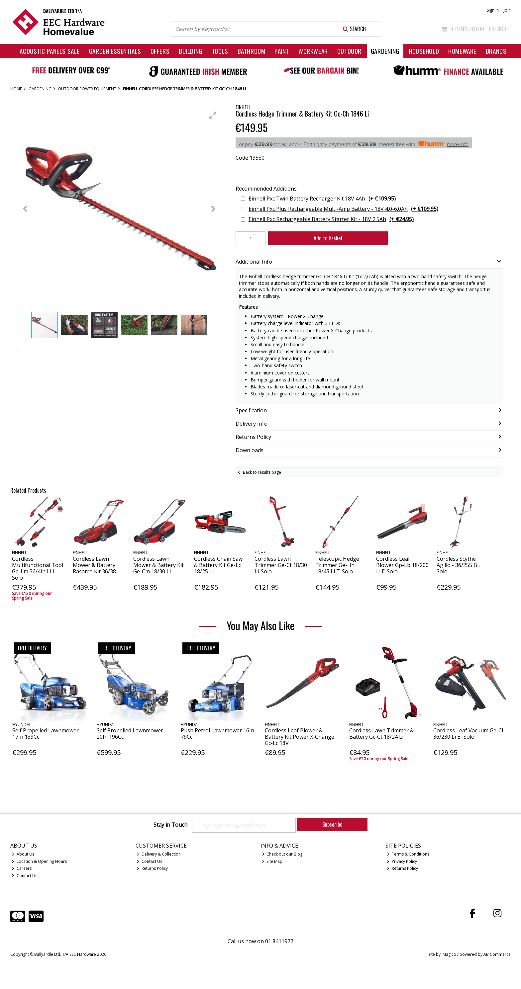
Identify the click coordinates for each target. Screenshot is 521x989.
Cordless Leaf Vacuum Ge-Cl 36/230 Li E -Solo (468, 733)
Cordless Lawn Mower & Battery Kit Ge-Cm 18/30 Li (158, 565)
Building (190, 51)
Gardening (385, 51)
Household (424, 51)
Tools (220, 51)
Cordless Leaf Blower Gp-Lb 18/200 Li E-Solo (402, 565)
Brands (496, 51)
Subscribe (332, 824)
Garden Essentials (115, 51)
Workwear (313, 51)
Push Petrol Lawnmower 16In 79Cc (217, 733)
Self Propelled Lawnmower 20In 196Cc (130, 733)
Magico (449, 954)
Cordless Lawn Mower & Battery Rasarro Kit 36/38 (94, 565)
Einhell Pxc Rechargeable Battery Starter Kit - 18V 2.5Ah (331, 219)
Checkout (499, 29)
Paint (281, 51)
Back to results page (262, 472)
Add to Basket (328, 238)
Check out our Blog (282, 854)
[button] (213, 115)
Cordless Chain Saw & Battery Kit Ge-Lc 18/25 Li (218, 565)
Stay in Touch (170, 825)
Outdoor (349, 51)
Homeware (462, 51)
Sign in (493, 10)
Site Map (272, 861)
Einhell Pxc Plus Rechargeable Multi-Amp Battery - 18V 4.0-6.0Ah (343, 209)
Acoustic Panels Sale (50, 51)
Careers (22, 868)
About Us (23, 854)
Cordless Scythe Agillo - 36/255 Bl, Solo (458, 565)
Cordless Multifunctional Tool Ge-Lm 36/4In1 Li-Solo (37, 568)
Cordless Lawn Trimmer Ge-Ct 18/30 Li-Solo (281, 565)
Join (507, 10)
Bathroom (251, 51)
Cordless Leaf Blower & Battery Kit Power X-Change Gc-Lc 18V (299, 737)
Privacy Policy (402, 861)
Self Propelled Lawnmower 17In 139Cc (45, 733)
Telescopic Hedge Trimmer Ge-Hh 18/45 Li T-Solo (337, 565)
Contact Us (24, 875)
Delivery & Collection (159, 854)
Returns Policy (152, 868)
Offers (160, 51)
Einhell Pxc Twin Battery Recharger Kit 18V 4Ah (322, 199)
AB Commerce (497, 954)
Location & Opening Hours (39, 861)
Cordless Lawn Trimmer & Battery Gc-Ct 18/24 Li (381, 733)
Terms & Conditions (408, 854)
